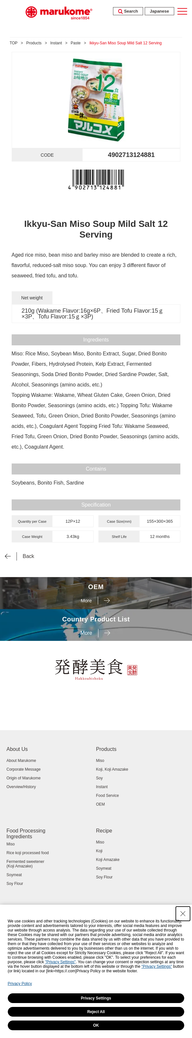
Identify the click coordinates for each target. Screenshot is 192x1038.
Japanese (159, 11)
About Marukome (21, 760)
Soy (99, 778)
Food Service (107, 795)
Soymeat (14, 875)
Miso (100, 760)
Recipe (104, 830)
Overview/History (21, 787)
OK (96, 1025)
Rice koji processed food (27, 853)
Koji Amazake (108, 859)
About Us (17, 749)
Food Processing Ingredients (25, 833)
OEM (100, 804)
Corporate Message (23, 769)
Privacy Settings (96, 998)
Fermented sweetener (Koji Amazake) (25, 863)
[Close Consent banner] (183, 914)
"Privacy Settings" (60, 962)
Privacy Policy (20, 983)
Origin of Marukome (23, 778)
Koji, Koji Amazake (112, 769)
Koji (99, 851)
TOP (13, 43)
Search (128, 11)
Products (33, 43)
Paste (76, 43)
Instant (56, 43)
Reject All (96, 1012)
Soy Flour (14, 883)
